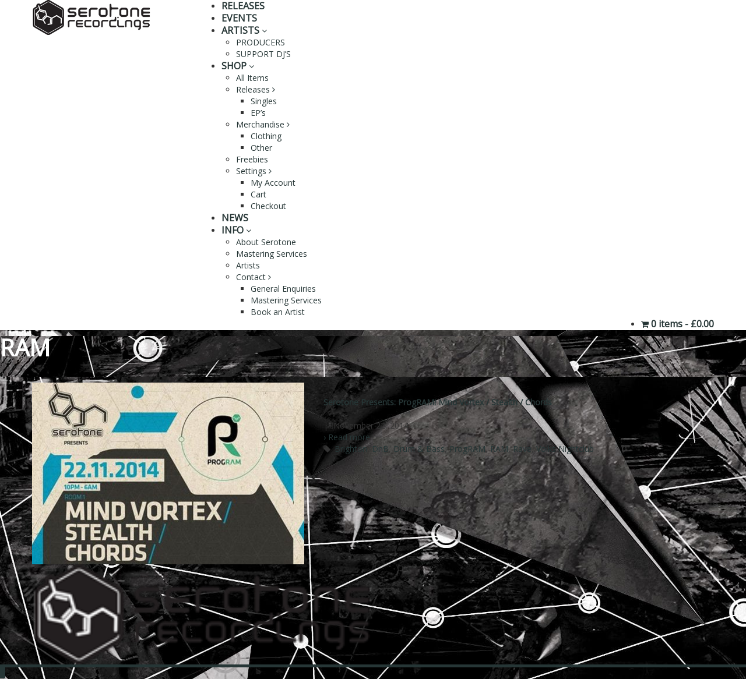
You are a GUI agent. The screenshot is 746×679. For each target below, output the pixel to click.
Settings (254, 170)
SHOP (237, 65)
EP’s (258, 112)
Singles (264, 101)
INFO (236, 230)
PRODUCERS (260, 42)
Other (261, 147)
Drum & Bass (419, 448)
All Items (252, 77)
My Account (273, 182)
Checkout (268, 205)
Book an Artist (278, 311)
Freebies (252, 159)
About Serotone (266, 241)
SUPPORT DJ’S (263, 53)
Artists (248, 265)
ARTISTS (244, 30)
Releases (255, 89)
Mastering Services (271, 253)
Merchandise (263, 124)
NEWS (234, 217)
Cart (258, 194)
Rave (522, 448)
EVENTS (239, 18)
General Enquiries (283, 288)
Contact (253, 276)
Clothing (266, 136)
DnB (380, 448)
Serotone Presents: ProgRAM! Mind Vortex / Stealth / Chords (437, 402)
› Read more (346, 437)
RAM (499, 448)
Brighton (351, 448)
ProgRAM (467, 448)
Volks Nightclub (565, 448)
